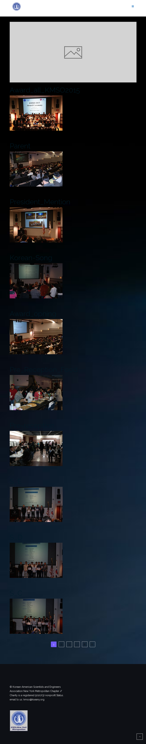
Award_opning (33, 313)
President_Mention (40, 202)
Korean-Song (31, 258)
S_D (16, 537)
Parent (20, 146)
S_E (16, 481)
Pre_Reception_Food (43, 369)
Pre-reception (32, 425)
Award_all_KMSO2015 (45, 90)
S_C (16, 593)
